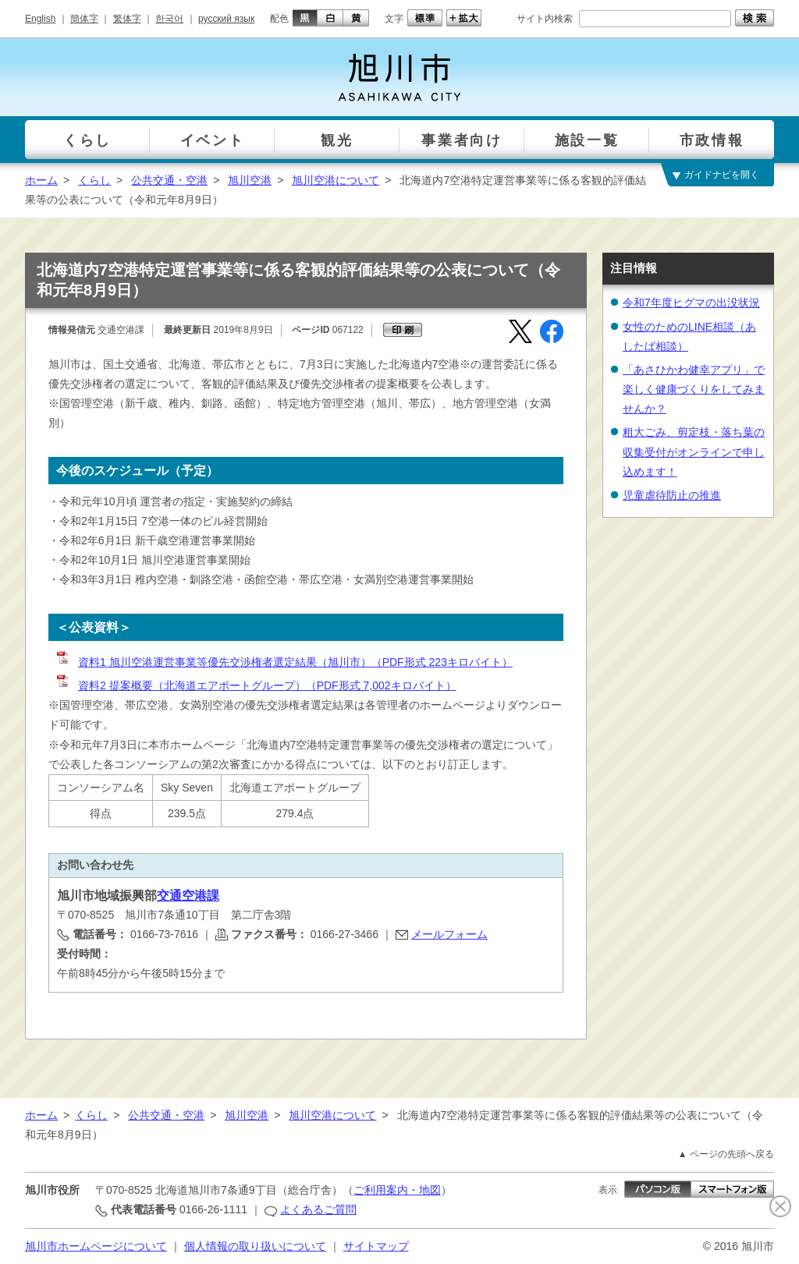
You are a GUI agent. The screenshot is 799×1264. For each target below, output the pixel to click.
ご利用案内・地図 (397, 1190)
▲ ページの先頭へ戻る (726, 1154)
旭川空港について (335, 180)
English (40, 18)
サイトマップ (376, 1246)
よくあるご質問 (318, 1209)
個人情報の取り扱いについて (255, 1246)
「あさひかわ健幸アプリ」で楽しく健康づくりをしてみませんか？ (694, 389)
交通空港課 (188, 895)
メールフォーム (449, 934)
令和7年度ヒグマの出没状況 (691, 302)
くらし (94, 180)
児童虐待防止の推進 (672, 495)
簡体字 (84, 18)
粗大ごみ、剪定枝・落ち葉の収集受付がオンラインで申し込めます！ (694, 451)
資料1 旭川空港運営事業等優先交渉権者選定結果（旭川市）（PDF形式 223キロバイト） (284, 662)
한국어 (169, 18)
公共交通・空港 (169, 180)
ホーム (41, 180)
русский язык (226, 18)
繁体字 (127, 18)
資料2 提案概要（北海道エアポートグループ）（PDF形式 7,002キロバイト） (255, 685)
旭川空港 (250, 180)
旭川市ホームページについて (96, 1246)
